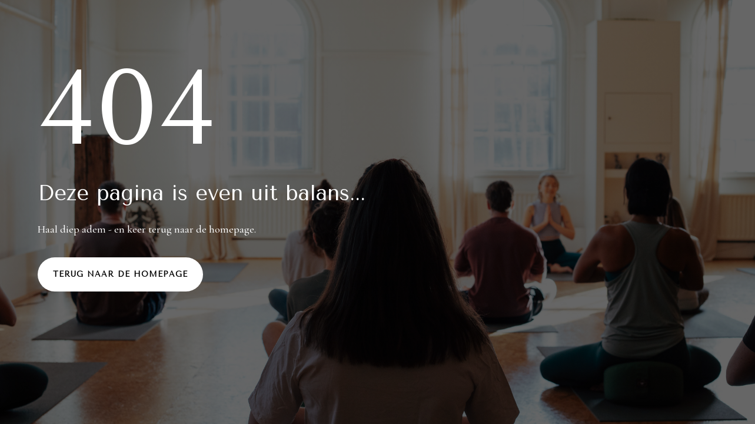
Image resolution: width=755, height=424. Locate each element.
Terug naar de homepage (120, 274)
